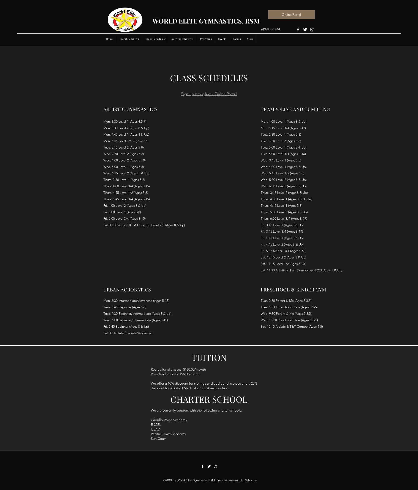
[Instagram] (312, 29)
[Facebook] (297, 29)
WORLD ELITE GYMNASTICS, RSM (206, 21)
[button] (222, 39)
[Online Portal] (291, 14)
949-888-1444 (270, 29)
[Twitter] (305, 29)
